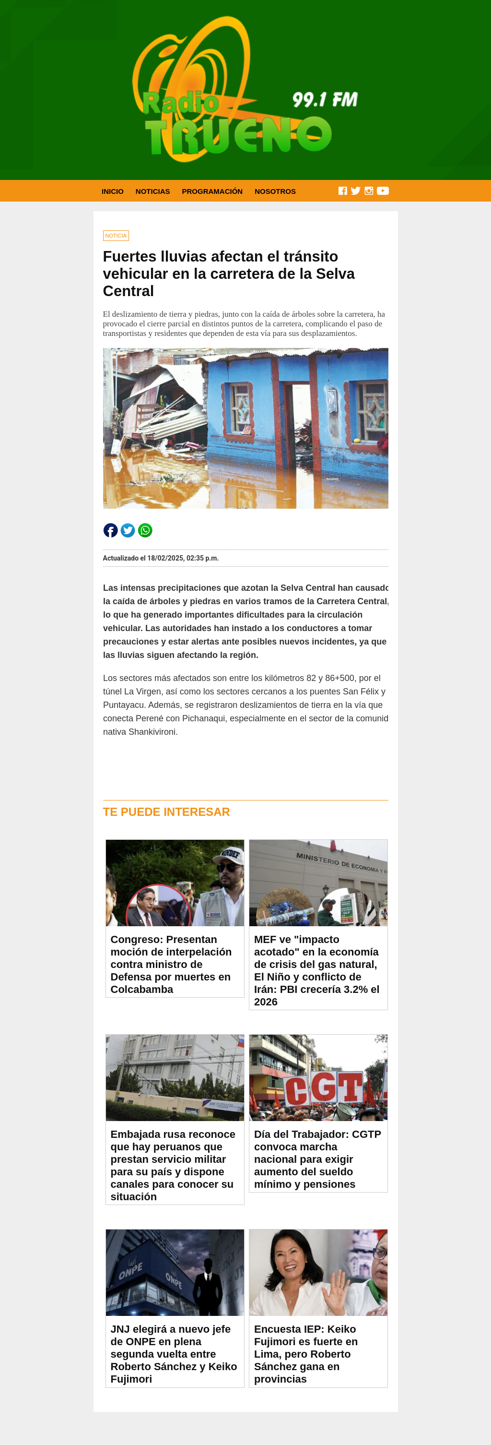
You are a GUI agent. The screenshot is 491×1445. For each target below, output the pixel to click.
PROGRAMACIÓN (212, 191)
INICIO (113, 191)
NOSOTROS (275, 191)
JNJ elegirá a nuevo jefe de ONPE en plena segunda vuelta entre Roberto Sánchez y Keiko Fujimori (174, 1354)
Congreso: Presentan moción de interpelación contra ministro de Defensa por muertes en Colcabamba (171, 964)
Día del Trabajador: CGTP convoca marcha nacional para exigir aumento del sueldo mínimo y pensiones (317, 1159)
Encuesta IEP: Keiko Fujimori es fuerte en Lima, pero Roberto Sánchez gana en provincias (306, 1354)
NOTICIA (116, 236)
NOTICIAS (153, 191)
